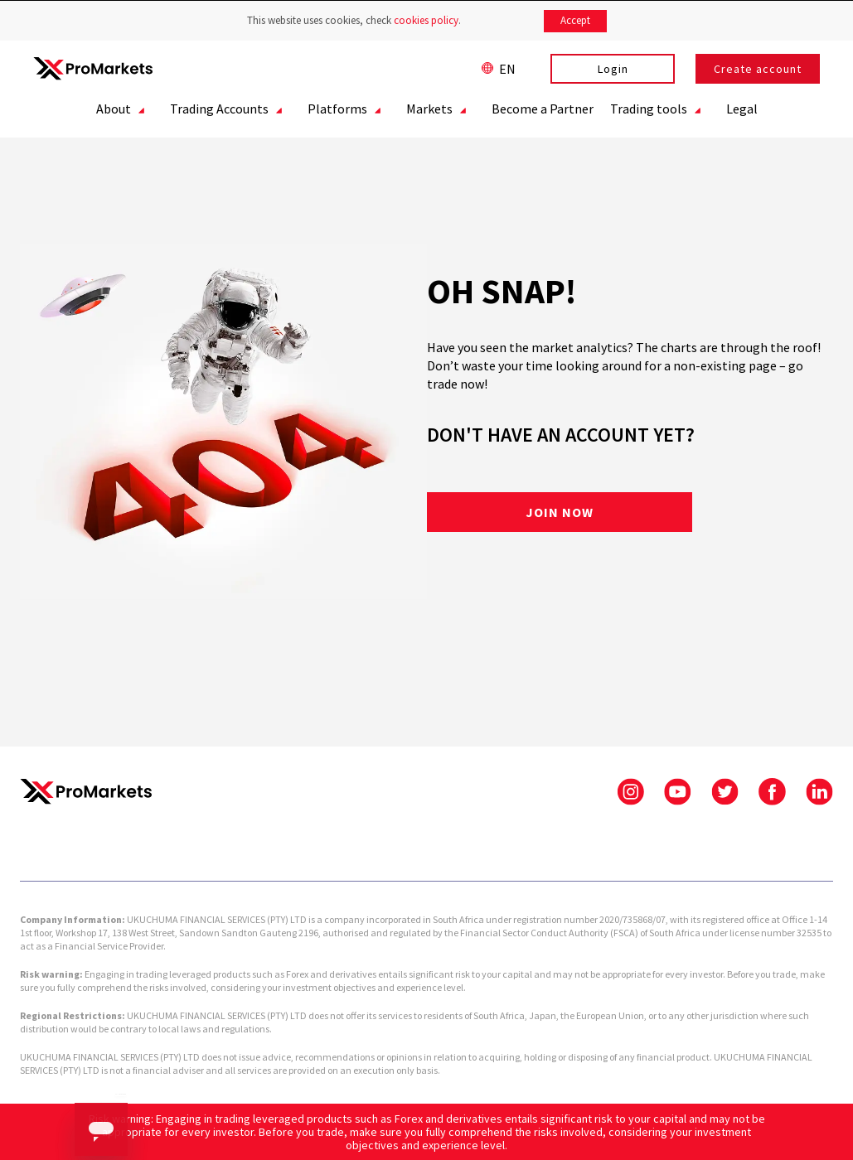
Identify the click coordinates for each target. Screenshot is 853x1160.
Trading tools (662, 111)
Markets (443, 111)
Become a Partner (543, 108)
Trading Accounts (233, 111)
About (127, 111)
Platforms (351, 111)
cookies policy (426, 20)
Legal (742, 108)
